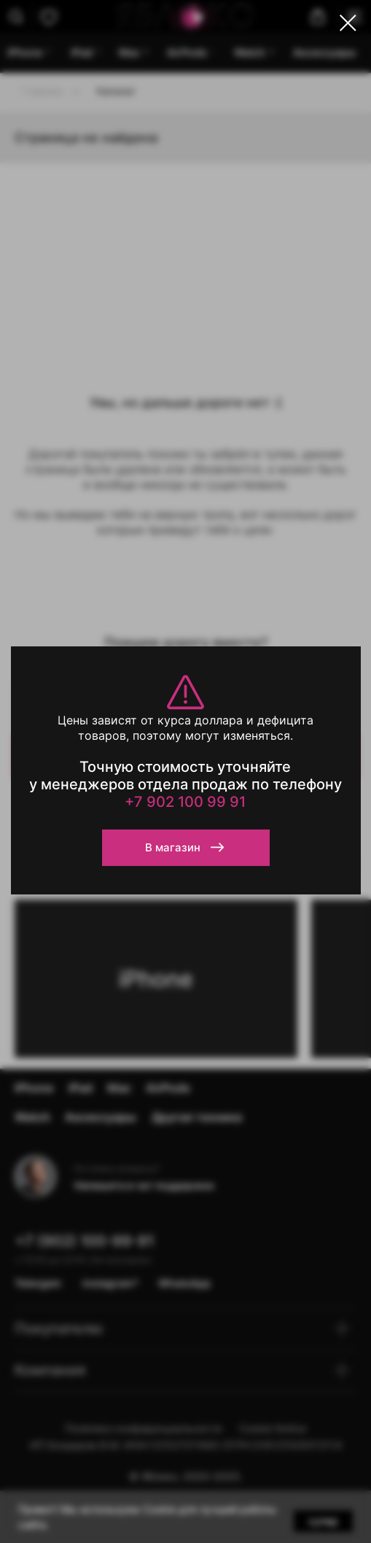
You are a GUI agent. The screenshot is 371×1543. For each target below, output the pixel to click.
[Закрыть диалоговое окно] (348, 23)
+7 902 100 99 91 (185, 802)
